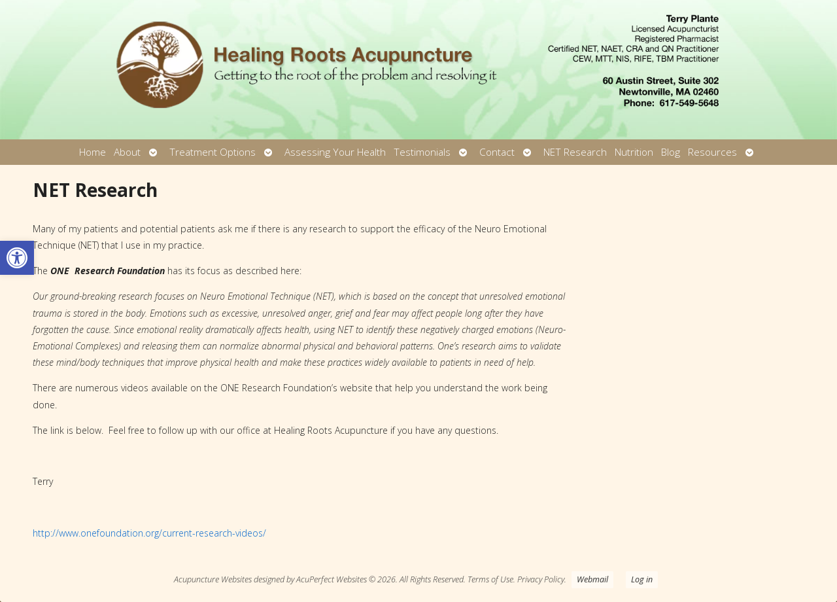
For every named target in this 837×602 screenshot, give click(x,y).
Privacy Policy (540, 579)
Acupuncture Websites (213, 579)
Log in (642, 579)
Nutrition (634, 152)
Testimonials (422, 152)
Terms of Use (490, 579)
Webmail (592, 579)
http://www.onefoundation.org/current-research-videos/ (149, 533)
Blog (670, 152)
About (127, 152)
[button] (17, 258)
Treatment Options (212, 152)
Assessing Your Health (335, 152)
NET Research (575, 152)
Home (92, 152)
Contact (497, 152)
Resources (712, 152)
